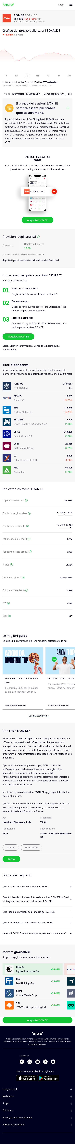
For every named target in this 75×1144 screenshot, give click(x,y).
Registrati (8, 260)
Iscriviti (5, 82)
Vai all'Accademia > (39, 715)
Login (61, 4)
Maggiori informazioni (16, 705)
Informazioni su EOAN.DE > (26, 93)
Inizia (11, 859)
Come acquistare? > (54, 93)
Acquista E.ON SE (37, 220)
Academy (11, 349)
